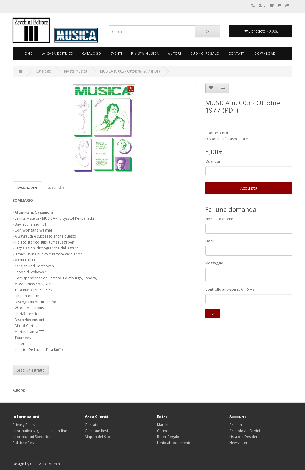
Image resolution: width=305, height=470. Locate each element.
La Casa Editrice (57, 53)
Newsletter (238, 442)
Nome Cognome (219, 218)
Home (27, 53)
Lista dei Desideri (244, 436)
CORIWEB (38, 463)
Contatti (236, 53)
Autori (174, 53)
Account (236, 424)
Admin (54, 463)
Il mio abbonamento (174, 442)
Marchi (162, 424)
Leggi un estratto (30, 370)
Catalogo (91, 53)
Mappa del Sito (97, 436)
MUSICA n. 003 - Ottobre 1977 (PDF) (130, 71)
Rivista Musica (145, 53)
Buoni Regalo (168, 436)
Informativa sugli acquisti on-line (40, 430)
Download (265, 53)
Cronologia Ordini (244, 430)
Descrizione (27, 187)
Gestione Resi (96, 430)
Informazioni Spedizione (33, 436)
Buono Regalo (205, 53)
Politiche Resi (24, 442)
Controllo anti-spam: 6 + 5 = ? (229, 289)
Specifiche (55, 187)
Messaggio (214, 263)
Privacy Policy (24, 424)
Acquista (248, 188)
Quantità (212, 161)
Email (209, 241)
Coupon (164, 430)
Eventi (116, 53)
